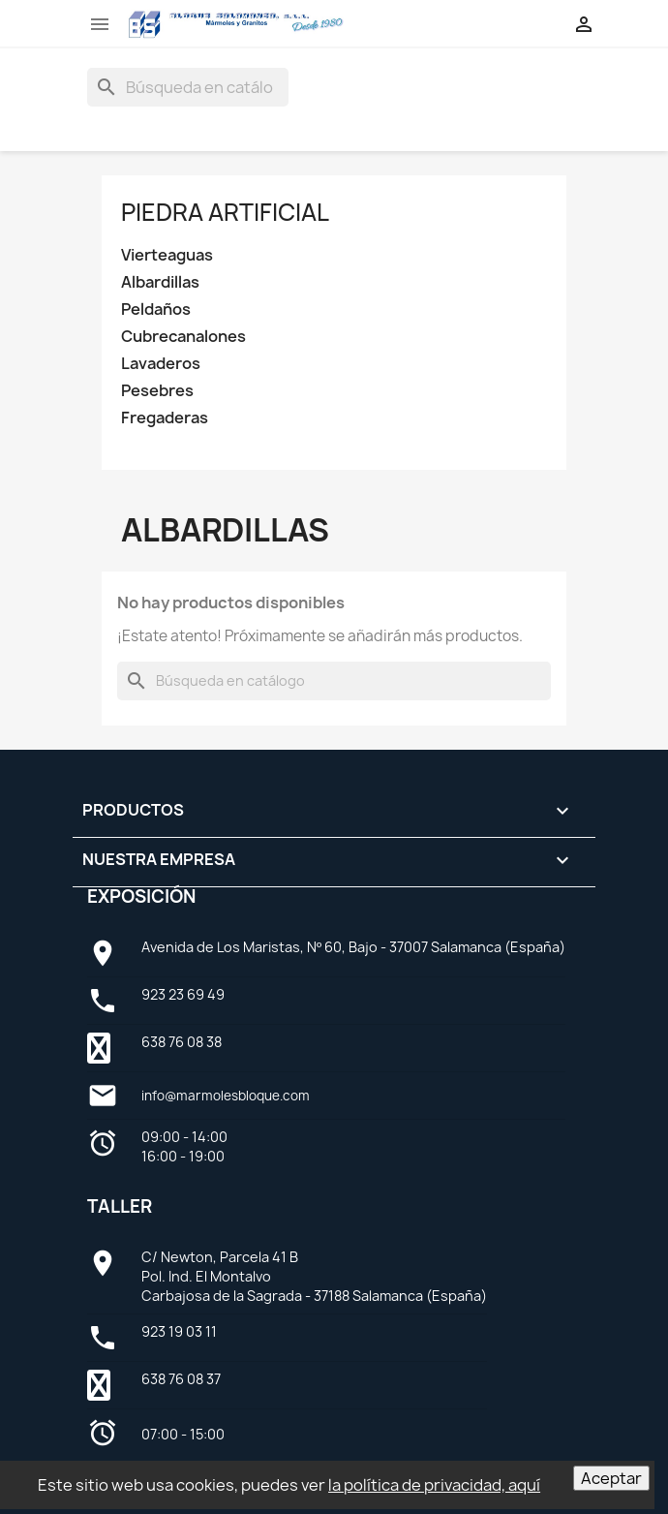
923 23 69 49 (183, 994)
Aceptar (611, 1478)
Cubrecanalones (183, 336)
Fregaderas (164, 418)
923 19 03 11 (179, 1331)
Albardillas (160, 282)
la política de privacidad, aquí (434, 1485)
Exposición (141, 896)
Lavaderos (160, 364)
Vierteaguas (167, 255)
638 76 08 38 (181, 1042)
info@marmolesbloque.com (225, 1095)
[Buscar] (187, 87)
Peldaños (156, 309)
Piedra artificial (225, 212)
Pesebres (157, 391)
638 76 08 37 (181, 1379)
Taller (119, 1206)
